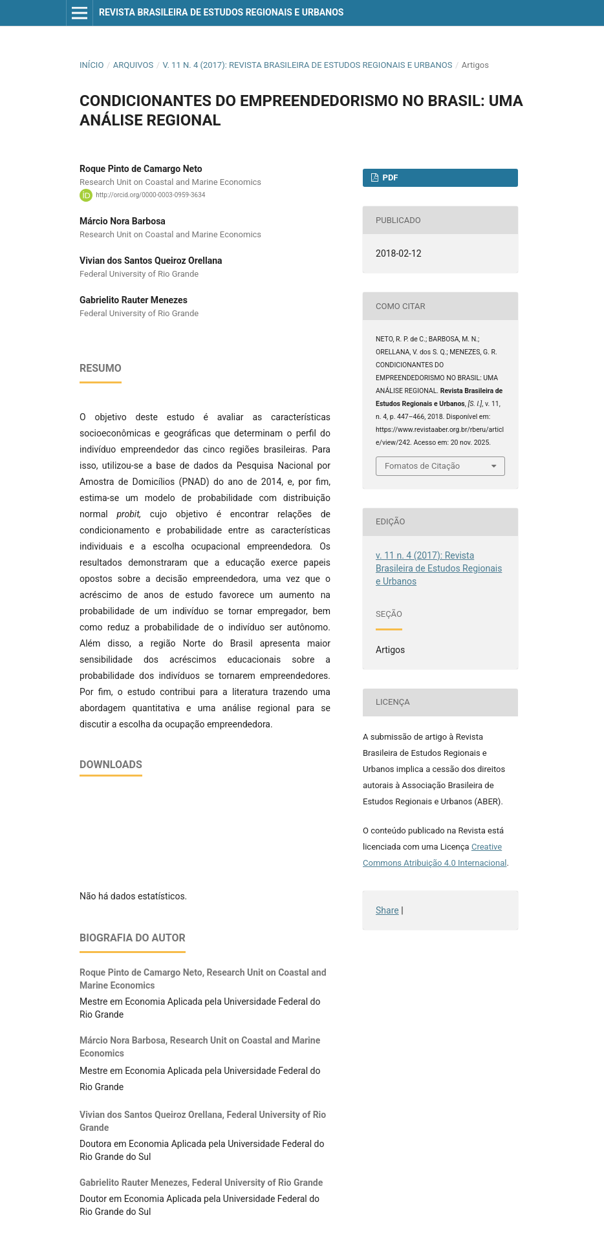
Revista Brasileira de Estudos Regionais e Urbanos (221, 12)
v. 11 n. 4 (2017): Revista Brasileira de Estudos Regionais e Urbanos (308, 65)
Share (387, 910)
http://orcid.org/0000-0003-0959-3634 (150, 194)
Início (91, 65)
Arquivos (133, 65)
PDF (389, 177)
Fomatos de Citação (422, 466)
